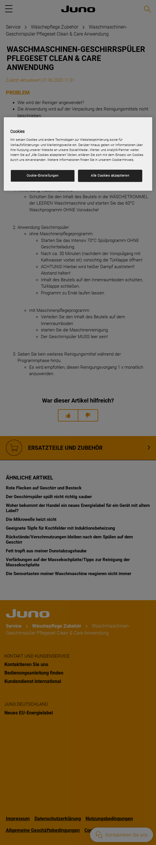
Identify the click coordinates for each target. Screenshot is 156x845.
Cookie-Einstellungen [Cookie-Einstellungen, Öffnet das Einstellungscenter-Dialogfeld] (43, 175)
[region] (78, 154)
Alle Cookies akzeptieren (110, 175)
